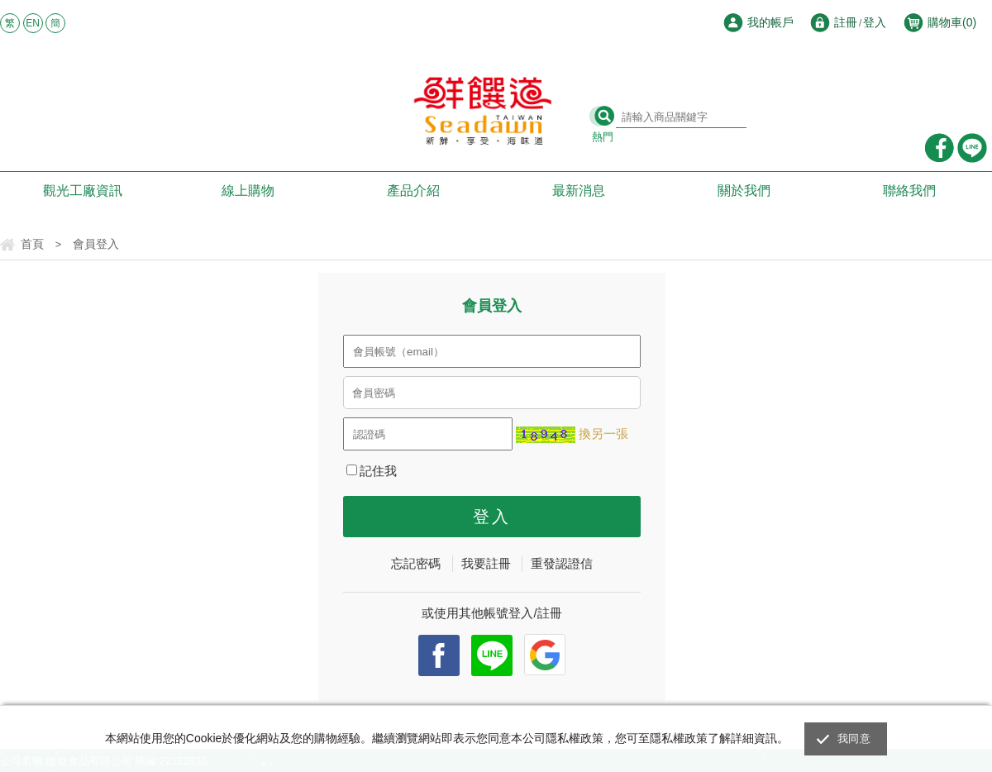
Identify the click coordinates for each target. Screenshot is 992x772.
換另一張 (603, 434)
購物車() (952, 22)
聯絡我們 (909, 190)
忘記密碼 (416, 563)
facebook (439, 655)
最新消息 (578, 190)
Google (544, 654)
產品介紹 (413, 190)
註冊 (845, 22)
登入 (874, 22)
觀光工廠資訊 (82, 190)
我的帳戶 (770, 22)
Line (492, 655)
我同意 (853, 738)
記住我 (372, 471)
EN (33, 23)
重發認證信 (562, 563)
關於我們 (744, 190)
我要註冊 (486, 563)
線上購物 (248, 190)
